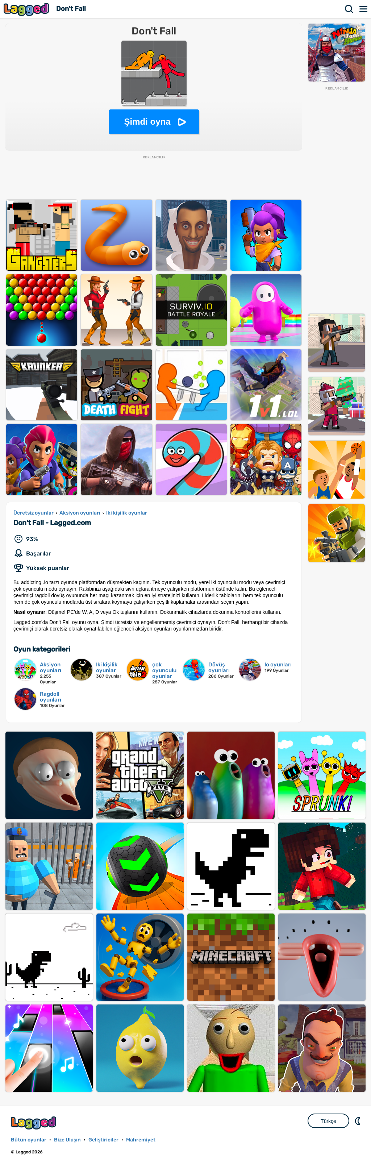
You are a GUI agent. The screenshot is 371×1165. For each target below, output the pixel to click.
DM (358, 1121)
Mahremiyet (140, 1140)
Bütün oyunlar (28, 1140)
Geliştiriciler (103, 1140)
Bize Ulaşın (67, 1140)
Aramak (349, 9)
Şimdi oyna (147, 121)
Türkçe (328, 1121)
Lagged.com (34, 1123)
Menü (364, 9)
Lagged (27, 9)
